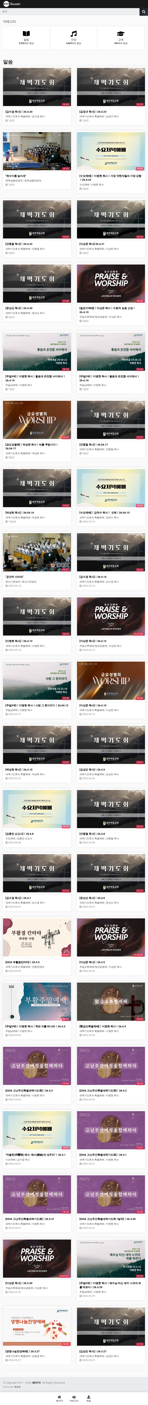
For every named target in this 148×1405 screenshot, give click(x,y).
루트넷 (17, 1387)
